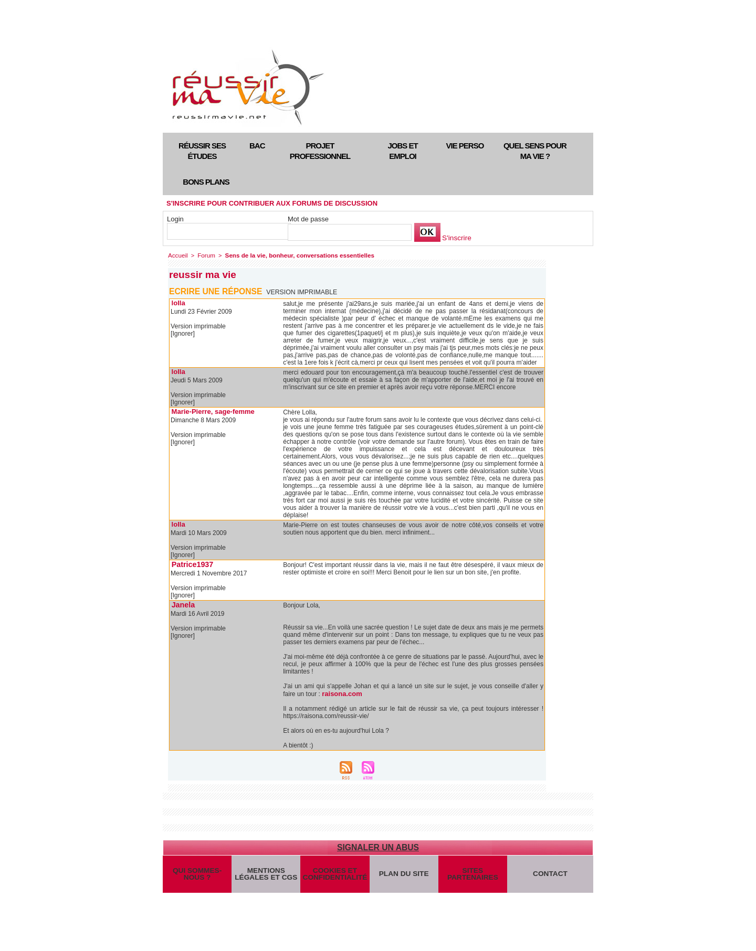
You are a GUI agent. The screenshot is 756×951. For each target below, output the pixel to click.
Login (175, 219)
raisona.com (340, 692)
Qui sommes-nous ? (197, 876)
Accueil (177, 255)
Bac (257, 145)
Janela (182, 603)
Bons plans (206, 181)
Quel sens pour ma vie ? (534, 151)
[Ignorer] (182, 333)
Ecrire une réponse (216, 290)
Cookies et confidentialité (334, 876)
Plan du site (403, 876)
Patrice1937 (190, 564)
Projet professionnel (320, 151)
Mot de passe (308, 219)
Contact (550, 876)
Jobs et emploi (402, 151)
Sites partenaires (472, 876)
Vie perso (465, 145)
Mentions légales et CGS (266, 876)
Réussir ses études (202, 151)
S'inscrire (456, 238)
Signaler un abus (378, 845)
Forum (204, 255)
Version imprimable (302, 291)
